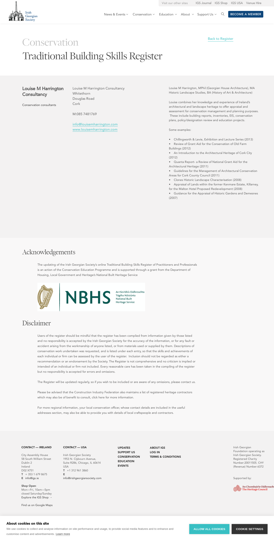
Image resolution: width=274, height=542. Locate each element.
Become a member (245, 14)
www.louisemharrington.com (95, 129)
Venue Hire (253, 3)
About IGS (157, 447)
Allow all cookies (209, 529)
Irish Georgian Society (23, 11)
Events (123, 465)
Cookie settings (249, 529)
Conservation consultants (39, 105)
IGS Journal (203, 3)
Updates (124, 447)
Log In (155, 452)
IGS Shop (221, 3)
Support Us (126, 452)
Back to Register (220, 39)
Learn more (63, 534)
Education (126, 461)
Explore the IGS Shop (35, 497)
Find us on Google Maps (37, 505)
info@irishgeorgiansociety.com (82, 478)
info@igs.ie (32, 478)
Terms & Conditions (165, 456)
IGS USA (237, 3)
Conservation (129, 456)
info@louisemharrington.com (95, 124)
